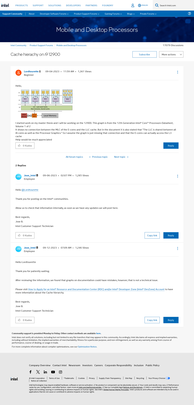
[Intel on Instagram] (60, 372)
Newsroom (74, 365)
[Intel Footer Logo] (14, 378)
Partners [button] (91, 5)
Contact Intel (60, 365)
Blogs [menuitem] (130, 13)
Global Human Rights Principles (116, 389)
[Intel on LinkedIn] (45, 372)
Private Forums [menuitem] (147, 13)
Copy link (152, 235)
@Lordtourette (30, 189)
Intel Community (18, 45)
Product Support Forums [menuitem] (85, 13)
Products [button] (21, 5)
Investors (87, 365)
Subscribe (144, 54)
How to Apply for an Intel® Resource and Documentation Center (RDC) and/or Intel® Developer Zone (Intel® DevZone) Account (96, 289)
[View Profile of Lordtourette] (32, 71)
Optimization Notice (87, 346)
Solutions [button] (54, 5)
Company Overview (39, 365)
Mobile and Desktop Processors (71, 45)
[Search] (157, 5)
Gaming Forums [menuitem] (112, 13)
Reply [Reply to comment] (171, 235)
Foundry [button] (107, 5)
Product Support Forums (41, 45)
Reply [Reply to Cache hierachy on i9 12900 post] (171, 145)
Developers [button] (73, 5)
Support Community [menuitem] (12, 13)
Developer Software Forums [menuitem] (53, 13)
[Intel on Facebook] (30, 372)
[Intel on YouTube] (53, 372)
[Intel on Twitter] (38, 372)
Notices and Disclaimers (133, 387)
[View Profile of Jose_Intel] (31, 175)
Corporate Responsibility (118, 365)
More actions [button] (169, 54)
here (98, 333)
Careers (98, 365)
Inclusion (139, 365)
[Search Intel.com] (176, 5)
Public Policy (152, 365)
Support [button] (38, 5)
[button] (177, 72)
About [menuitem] (31, 13)
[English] (143, 5)
